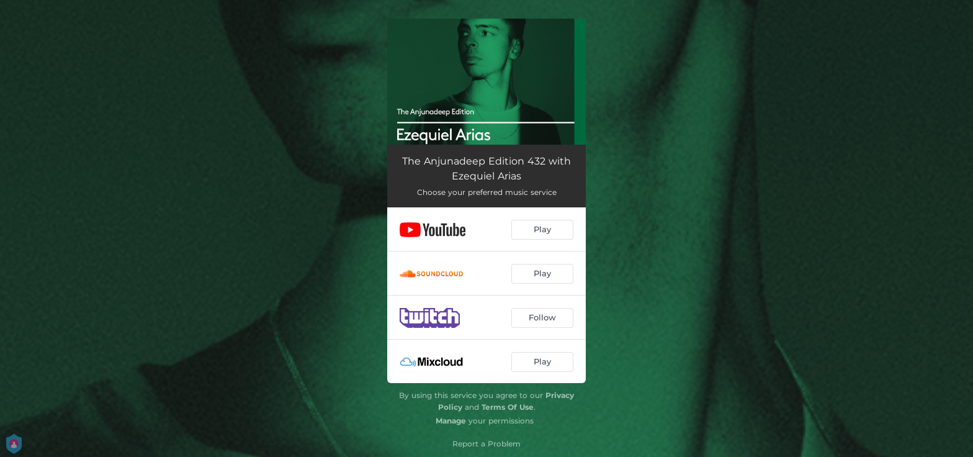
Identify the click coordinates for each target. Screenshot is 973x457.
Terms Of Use (508, 407)
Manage (451, 420)
